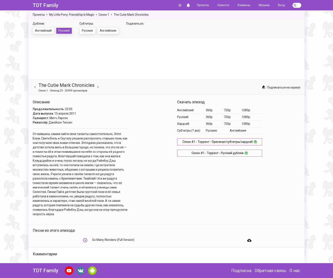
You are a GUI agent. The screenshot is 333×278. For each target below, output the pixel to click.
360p (209, 110)
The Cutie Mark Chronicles (131, 14)
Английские (108, 30)
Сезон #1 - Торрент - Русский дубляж (220, 153)
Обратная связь (270, 270)
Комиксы (244, 5)
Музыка (264, 5)
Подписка (241, 270)
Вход (281, 5)
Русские (87, 30)
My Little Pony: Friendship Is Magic (71, 14)
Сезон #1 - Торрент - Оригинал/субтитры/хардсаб (219, 141)
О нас (294, 270)
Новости (223, 5)
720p (227, 110)
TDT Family (45, 5)
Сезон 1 (104, 14)
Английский (43, 30)
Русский (64, 30)
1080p (246, 110)
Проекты (203, 5)
